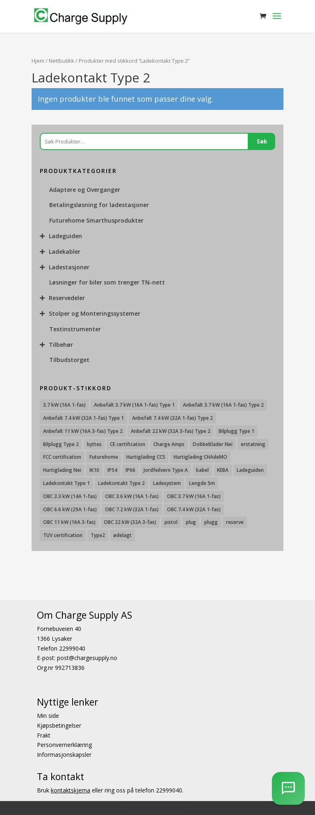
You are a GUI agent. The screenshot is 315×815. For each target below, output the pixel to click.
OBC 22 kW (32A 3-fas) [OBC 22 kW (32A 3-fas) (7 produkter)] (130, 522)
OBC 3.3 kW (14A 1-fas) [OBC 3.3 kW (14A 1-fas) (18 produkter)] (70, 496)
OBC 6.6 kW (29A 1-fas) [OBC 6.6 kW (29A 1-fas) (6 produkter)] (70, 509)
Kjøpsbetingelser (59, 725)
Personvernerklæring (64, 745)
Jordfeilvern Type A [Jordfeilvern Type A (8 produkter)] (166, 470)
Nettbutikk (61, 60)
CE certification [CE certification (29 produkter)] (127, 444)
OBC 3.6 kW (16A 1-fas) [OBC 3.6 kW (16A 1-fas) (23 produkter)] (132, 496)
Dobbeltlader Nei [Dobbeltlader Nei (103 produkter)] (213, 444)
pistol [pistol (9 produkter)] (171, 522)
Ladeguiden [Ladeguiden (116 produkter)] (250, 470)
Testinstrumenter (75, 329)
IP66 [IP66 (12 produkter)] (130, 470)
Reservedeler (67, 298)
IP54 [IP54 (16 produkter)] (112, 470)
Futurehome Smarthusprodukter (96, 220)
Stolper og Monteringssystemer (94, 313)
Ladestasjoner (69, 267)
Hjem (38, 60)
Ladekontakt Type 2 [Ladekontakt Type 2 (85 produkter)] (121, 483)
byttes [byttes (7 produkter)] (94, 444)
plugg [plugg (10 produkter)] (211, 522)
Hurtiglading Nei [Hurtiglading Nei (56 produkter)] (62, 470)
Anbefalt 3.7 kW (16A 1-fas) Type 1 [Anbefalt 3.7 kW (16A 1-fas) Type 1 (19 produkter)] (134, 404)
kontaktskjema (70, 790)
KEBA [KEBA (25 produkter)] (222, 470)
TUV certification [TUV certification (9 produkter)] (62, 535)
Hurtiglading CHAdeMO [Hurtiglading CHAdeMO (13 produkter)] (200, 456)
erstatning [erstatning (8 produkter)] (253, 444)
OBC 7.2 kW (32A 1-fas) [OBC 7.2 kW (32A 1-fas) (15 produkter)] (132, 509)
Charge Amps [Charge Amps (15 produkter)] (169, 444)
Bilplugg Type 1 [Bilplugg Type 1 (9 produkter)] (236, 431)
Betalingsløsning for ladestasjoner (99, 205)
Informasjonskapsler (64, 754)
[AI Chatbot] (288, 788)
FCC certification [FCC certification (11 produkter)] (62, 456)
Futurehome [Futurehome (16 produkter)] (103, 456)
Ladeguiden (65, 236)
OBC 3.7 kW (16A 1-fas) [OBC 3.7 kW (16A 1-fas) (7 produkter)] (194, 496)
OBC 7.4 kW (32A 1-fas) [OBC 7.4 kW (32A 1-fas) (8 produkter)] (194, 509)
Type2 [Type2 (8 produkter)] (98, 535)
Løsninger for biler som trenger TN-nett (107, 282)
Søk (262, 141)
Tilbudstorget (69, 360)
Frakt (43, 735)
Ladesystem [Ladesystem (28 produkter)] (167, 483)
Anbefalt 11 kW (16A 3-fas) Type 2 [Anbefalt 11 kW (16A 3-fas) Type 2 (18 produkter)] (83, 431)
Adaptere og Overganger (84, 190)
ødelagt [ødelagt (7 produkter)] (122, 535)
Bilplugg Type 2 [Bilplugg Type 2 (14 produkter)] (61, 444)
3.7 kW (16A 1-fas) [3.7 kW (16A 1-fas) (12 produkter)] (64, 404)
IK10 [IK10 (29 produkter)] (94, 470)
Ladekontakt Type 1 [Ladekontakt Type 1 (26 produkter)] (66, 483)
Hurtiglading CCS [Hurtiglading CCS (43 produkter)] (145, 456)
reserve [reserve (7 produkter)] (235, 522)
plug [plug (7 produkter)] (191, 522)
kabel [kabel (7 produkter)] (202, 470)
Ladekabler (64, 251)
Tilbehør (61, 344)
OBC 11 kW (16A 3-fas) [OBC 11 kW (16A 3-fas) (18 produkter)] (69, 522)
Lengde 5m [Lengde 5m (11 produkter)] (202, 483)
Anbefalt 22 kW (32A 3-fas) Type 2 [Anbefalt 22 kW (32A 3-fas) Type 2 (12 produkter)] (170, 431)
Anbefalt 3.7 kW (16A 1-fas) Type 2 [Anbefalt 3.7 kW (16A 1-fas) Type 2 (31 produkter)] (223, 404)
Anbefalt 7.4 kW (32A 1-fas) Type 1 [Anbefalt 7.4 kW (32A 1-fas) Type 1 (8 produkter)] (83, 417)
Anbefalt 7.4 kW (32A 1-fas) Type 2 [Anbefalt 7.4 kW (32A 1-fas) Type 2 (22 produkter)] (172, 417)
